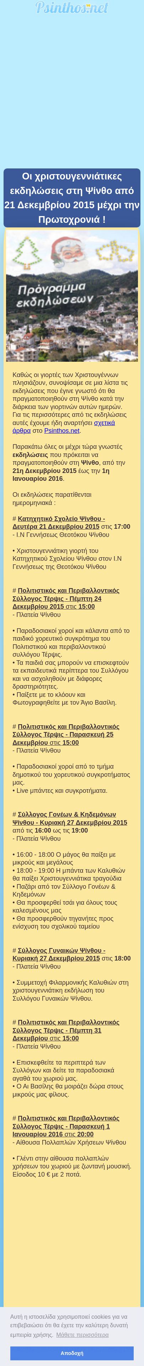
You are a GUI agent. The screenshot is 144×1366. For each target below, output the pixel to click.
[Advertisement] (72, 93)
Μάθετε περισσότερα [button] (82, 1335)
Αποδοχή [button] (72, 1353)
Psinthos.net (61, 430)
